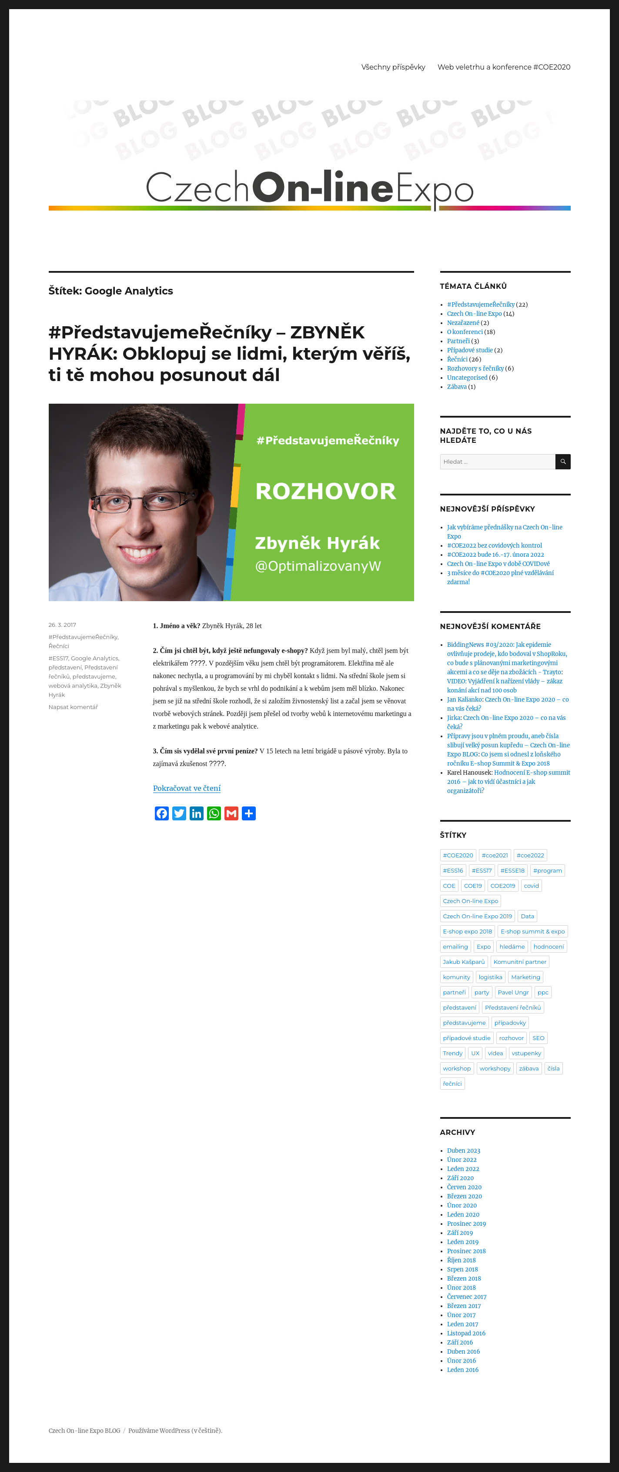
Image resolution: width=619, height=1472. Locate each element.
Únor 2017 (461, 1315)
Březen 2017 (464, 1306)
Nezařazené (463, 323)
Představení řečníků (513, 1007)
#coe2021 (495, 855)
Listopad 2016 (466, 1333)
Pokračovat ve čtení (187, 788)
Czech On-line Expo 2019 (477, 916)
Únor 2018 (461, 1287)
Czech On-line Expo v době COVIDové (498, 564)
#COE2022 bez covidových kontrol (494, 545)
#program (547, 870)
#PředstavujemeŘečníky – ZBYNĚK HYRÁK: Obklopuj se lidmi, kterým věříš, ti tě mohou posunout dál (230, 353)
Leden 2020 (463, 1214)
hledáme (512, 946)
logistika (490, 977)
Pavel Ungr (513, 992)
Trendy (453, 1053)
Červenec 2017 (467, 1297)
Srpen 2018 (462, 1269)
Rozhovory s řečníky (475, 368)
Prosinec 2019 (466, 1224)
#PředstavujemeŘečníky (83, 636)
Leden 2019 (463, 1242)
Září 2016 (460, 1342)
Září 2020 (460, 1178)
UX (475, 1053)
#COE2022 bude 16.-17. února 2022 (495, 555)
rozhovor (511, 1037)
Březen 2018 (464, 1278)
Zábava (457, 387)
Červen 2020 (464, 1187)
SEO (538, 1037)
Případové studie (470, 350)
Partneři (458, 341)
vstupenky (526, 1053)
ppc (543, 992)
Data (527, 916)
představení (65, 667)
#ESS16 (453, 870)
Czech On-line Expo (474, 314)
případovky (510, 1022)
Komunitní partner (520, 961)
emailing (455, 946)
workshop (457, 1068)
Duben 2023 (463, 1150)
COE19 (473, 885)
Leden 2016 (463, 1370)
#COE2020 (458, 855)
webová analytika (73, 685)
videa (495, 1053)
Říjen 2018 (461, 1260)
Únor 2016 (461, 1361)
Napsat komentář (73, 706)
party (482, 992)
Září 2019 (460, 1233)
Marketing (525, 977)
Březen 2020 (464, 1196)
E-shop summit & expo (533, 931)
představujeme (94, 676)
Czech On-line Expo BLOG (84, 1431)
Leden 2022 (463, 1169)
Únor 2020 (462, 1205)
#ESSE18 (513, 870)
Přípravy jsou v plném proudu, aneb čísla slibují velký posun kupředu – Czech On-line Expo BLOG (508, 745)
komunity (456, 977)
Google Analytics (94, 658)
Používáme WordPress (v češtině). (175, 1431)
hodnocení (549, 946)
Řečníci (59, 645)
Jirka (453, 718)
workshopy (495, 1068)
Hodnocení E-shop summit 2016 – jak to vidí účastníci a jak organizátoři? (508, 782)
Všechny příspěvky (393, 67)
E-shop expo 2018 (467, 931)
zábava (529, 1068)
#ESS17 (58, 658)
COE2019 (503, 885)
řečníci (452, 1083)
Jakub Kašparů (464, 961)
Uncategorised (467, 377)
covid (531, 885)
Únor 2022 (462, 1160)
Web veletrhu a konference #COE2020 (504, 67)
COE (449, 885)
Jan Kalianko (464, 699)
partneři (454, 992)
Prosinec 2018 (466, 1251)
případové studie (467, 1037)
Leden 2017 (462, 1324)
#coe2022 (530, 855)
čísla (554, 1068)
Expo (484, 946)
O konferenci (465, 332)
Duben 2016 (463, 1351)
